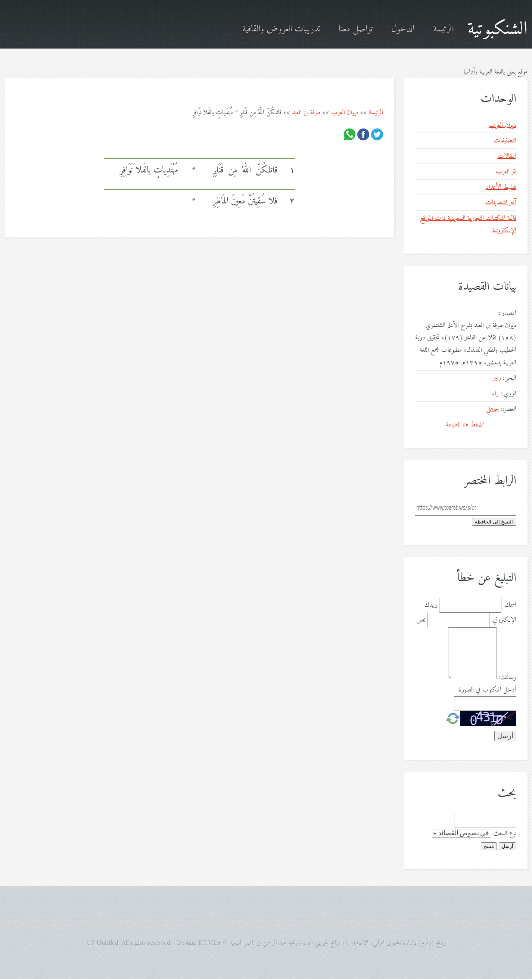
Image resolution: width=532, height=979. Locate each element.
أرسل (507, 846)
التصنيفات (505, 140)
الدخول (402, 29)
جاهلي (492, 409)
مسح (489, 846)
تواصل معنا (356, 29)
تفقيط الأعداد (501, 187)
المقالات (507, 156)
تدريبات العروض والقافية (281, 29)
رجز (497, 378)
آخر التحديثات (501, 202)
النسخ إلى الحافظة (494, 522)
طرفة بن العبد (306, 112)
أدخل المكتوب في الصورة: (486, 690)
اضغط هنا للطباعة (465, 425)
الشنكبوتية (497, 29)
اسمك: (509, 605)
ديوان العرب (344, 112)
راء (495, 394)
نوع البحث (504, 833)
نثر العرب (506, 171)
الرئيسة (443, 29)
